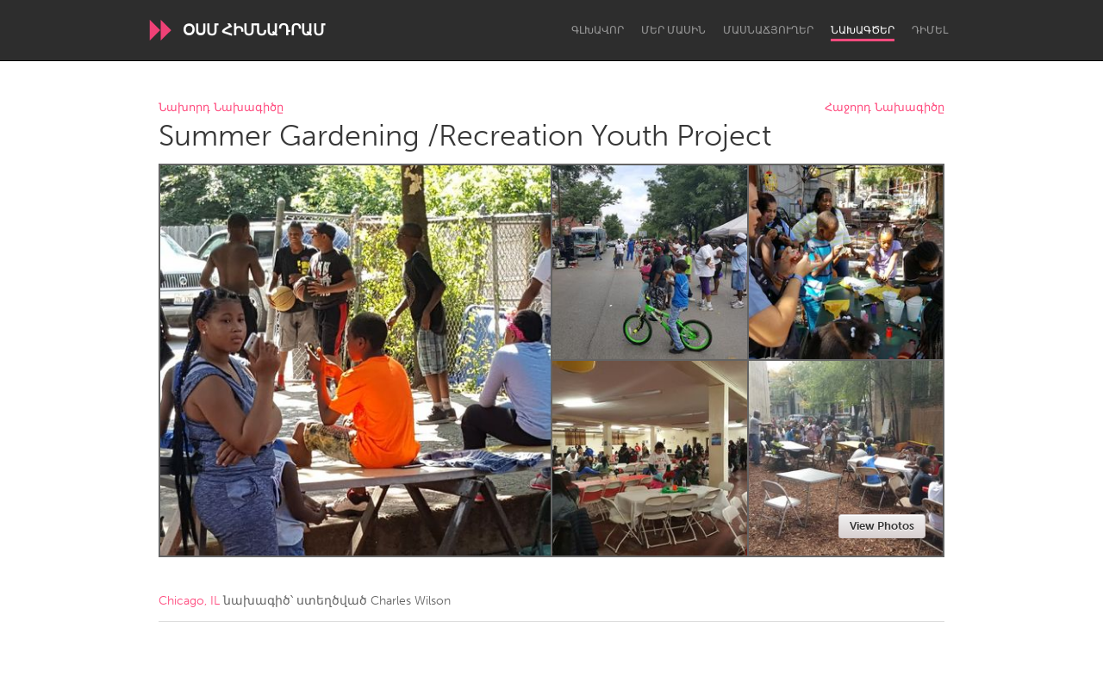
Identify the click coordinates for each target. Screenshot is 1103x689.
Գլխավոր (597, 30)
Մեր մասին (673, 30)
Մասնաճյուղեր (768, 30)
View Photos (882, 525)
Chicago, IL (189, 600)
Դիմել (930, 30)
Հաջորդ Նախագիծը (884, 108)
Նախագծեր (862, 30)
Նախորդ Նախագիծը (221, 108)
